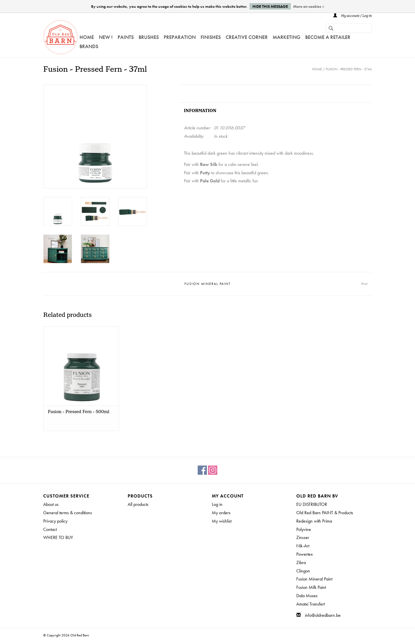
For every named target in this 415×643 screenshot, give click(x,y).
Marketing (286, 37)
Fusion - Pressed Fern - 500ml (78, 412)
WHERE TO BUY (58, 537)
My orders (221, 513)
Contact (50, 529)
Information (200, 111)
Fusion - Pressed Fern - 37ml (349, 69)
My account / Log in (352, 16)
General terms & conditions (67, 513)
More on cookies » (308, 6)
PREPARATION (180, 37)
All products (138, 504)
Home (87, 37)
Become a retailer (327, 37)
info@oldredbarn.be (323, 615)
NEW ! (106, 37)
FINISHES (211, 37)
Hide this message (270, 6)
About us (51, 504)
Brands (89, 46)
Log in (217, 504)
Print (364, 283)
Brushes (149, 37)
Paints (126, 37)
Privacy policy (55, 521)
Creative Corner (247, 37)
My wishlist (221, 521)
